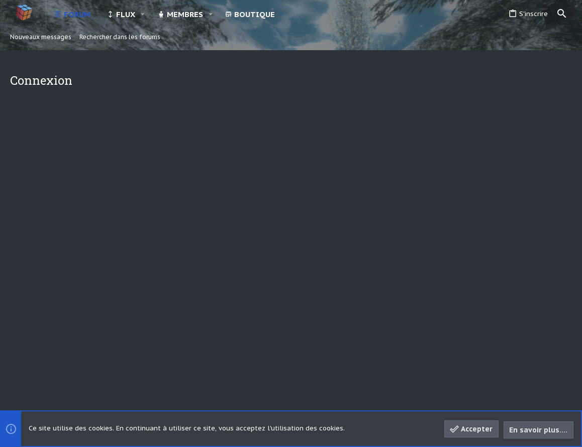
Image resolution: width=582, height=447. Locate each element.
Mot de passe (163, 189)
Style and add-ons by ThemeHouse (246, 391)
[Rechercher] (562, 14)
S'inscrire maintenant (337, 274)
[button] (142, 14)
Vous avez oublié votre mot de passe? (264, 202)
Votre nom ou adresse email (140, 156)
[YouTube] (566, 391)
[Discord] (548, 391)
